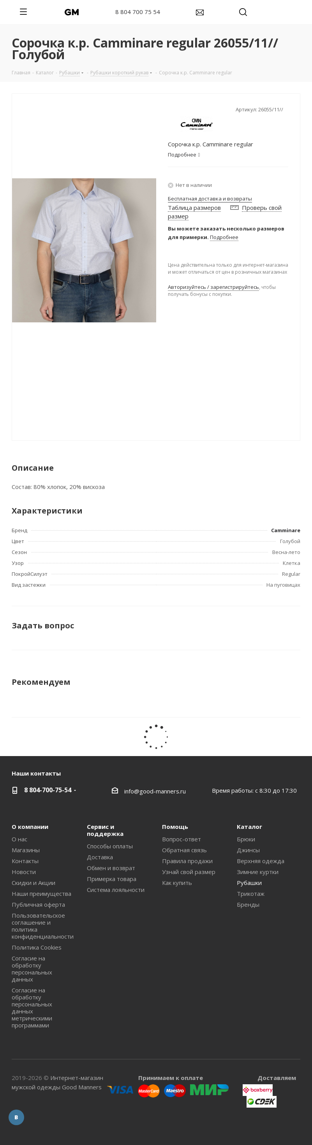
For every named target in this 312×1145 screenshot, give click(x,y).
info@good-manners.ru (155, 791)
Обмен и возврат (111, 868)
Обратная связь (184, 850)
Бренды (248, 904)
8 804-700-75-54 (47, 790)
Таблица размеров (194, 207)
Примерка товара (111, 879)
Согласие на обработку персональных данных (32, 968)
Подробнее (224, 237)
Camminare (285, 530)
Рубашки (249, 882)
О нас (19, 839)
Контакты (25, 861)
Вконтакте (16, 1117)
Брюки (246, 839)
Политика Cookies (37, 947)
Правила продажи (187, 861)
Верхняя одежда (260, 861)
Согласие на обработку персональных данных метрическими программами (32, 1007)
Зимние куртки (258, 872)
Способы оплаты (110, 846)
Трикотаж (250, 893)
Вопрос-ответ (181, 839)
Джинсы (248, 850)
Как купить (177, 882)
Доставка (100, 857)
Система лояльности (116, 889)
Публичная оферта (38, 904)
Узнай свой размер (188, 872)
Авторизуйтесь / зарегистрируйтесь (213, 286)
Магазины (26, 850)
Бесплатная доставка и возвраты (210, 198)
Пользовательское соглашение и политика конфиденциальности (43, 925)
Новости (24, 872)
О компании (30, 826)
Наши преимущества (41, 893)
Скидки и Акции (33, 882)
